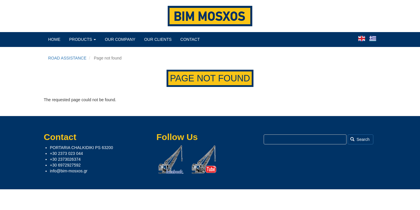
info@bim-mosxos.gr (69, 171)
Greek (372, 38)
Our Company (120, 39)
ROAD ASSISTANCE (67, 58)
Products (82, 39)
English (361, 38)
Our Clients (158, 39)
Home (54, 39)
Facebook (171, 159)
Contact (190, 39)
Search (360, 139)
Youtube (204, 159)
